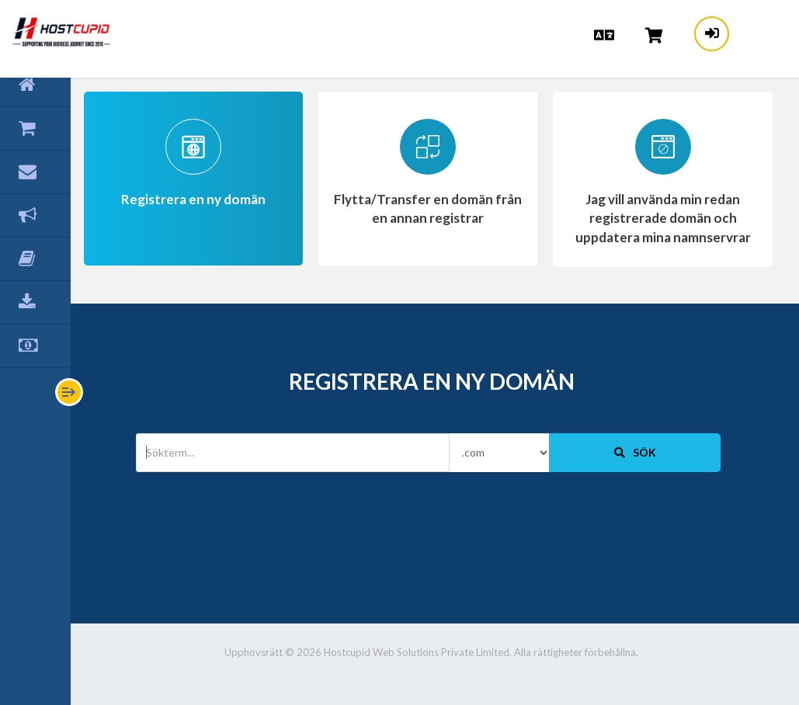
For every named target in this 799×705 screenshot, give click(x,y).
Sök (637, 451)
